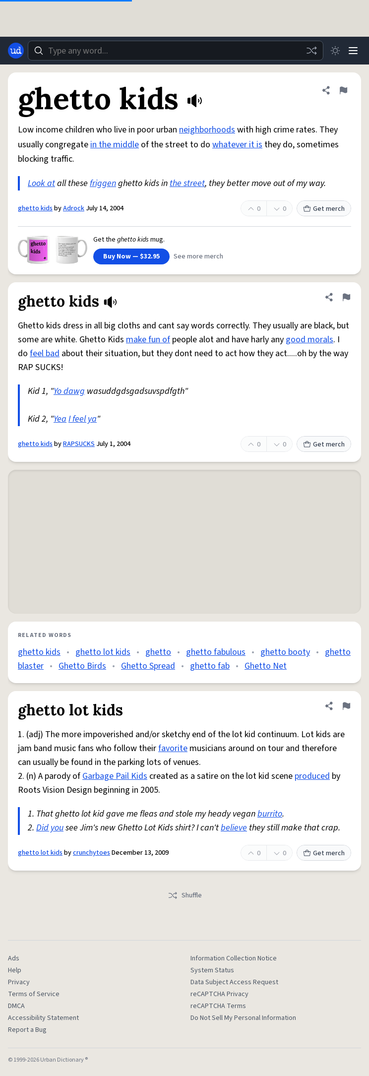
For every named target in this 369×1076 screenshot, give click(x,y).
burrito (269, 814)
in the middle (114, 144)
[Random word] (311, 51)
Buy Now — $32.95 (131, 256)
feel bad (45, 353)
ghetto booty (285, 652)
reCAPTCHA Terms (218, 1006)
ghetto (158, 652)
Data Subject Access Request (234, 982)
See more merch (198, 256)
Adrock (73, 208)
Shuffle (185, 895)
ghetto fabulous (216, 652)
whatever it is (237, 144)
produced (312, 776)
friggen (103, 183)
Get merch (324, 209)
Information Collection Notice (233, 958)
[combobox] (175, 51)
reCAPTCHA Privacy (219, 994)
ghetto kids (35, 208)
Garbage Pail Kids (114, 776)
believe (234, 828)
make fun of (148, 339)
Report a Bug (27, 1030)
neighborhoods (207, 130)
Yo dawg (69, 391)
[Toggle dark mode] (335, 51)
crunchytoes (91, 853)
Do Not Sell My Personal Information (243, 1018)
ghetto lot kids (102, 652)
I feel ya (82, 419)
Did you (49, 828)
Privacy (19, 982)
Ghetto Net (266, 666)
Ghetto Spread (148, 666)
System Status (212, 970)
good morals (309, 339)
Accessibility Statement (43, 1018)
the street (187, 183)
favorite (172, 748)
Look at (41, 183)
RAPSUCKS (79, 444)
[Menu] (353, 51)
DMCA (16, 1006)
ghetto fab (210, 666)
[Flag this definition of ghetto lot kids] (346, 706)
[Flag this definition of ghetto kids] (343, 90)
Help (14, 970)
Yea (60, 419)
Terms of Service (34, 994)
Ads (13, 958)
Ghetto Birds (82, 666)
